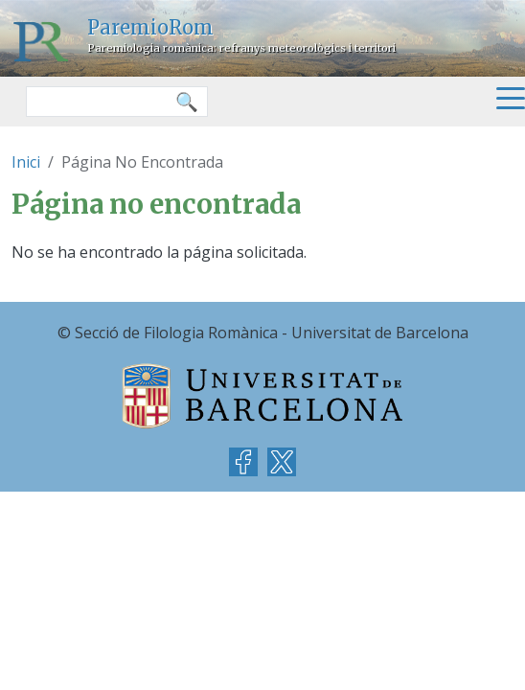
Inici (25, 161)
